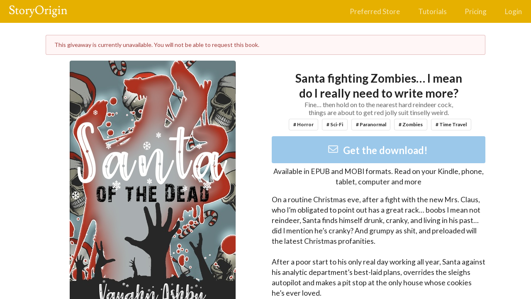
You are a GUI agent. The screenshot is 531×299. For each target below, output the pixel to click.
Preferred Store (375, 11)
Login (513, 11)
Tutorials (432, 11)
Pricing (476, 11)
